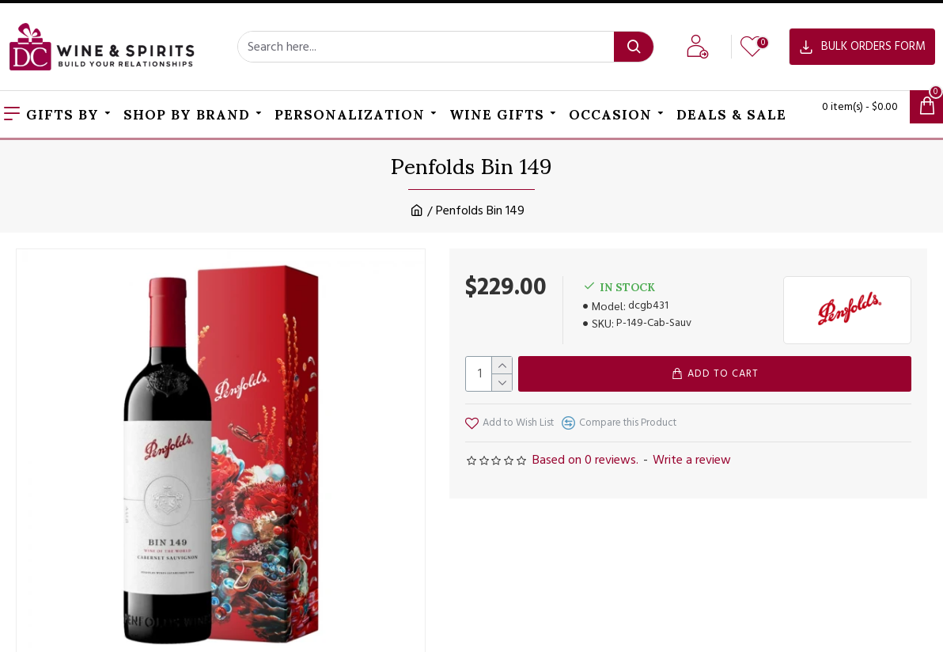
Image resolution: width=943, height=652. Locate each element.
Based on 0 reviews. (585, 459)
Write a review (692, 459)
